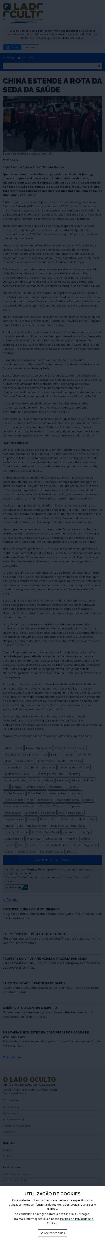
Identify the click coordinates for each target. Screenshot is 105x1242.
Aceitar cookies (52, 1233)
